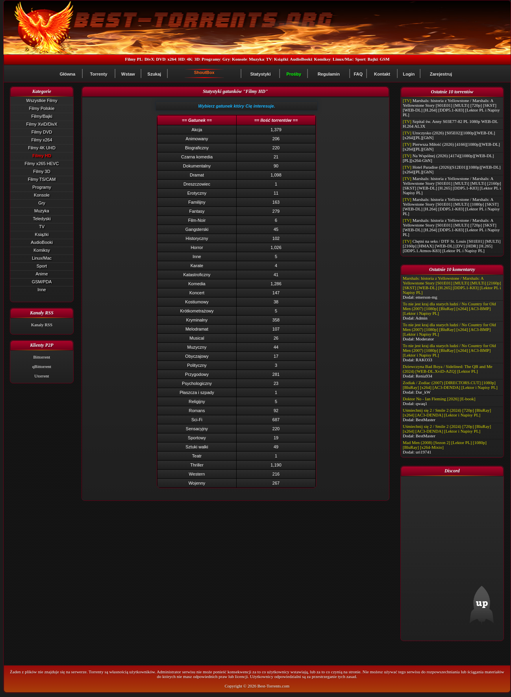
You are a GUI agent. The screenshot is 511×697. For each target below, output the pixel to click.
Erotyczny (196, 193)
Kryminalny (196, 320)
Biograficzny (197, 147)
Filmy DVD (41, 132)
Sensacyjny (197, 428)
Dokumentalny (197, 166)
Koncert (196, 292)
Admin (421, 318)
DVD (161, 59)
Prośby (294, 74)
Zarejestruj (441, 74)
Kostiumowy (196, 301)
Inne (41, 289)
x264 (172, 59)
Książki (281, 59)
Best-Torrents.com (273, 686)
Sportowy (197, 437)
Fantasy (196, 211)
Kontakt (382, 74)
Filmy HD (41, 155)
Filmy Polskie (42, 108)
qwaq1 (421, 403)
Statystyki (260, 74)
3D (197, 59)
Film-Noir (197, 220)
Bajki (373, 59)
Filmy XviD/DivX (41, 124)
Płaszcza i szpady (197, 392)
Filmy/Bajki (41, 116)
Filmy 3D (41, 171)
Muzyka (256, 59)
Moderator (425, 338)
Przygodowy (197, 374)
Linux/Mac (343, 59)
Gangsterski (197, 229)
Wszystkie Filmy (41, 100)
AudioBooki (301, 59)
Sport (360, 59)
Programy (211, 59)
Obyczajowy (196, 356)
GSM (385, 59)
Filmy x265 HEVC (42, 163)
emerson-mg (426, 297)
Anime (41, 273)
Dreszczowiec (196, 184)
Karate (197, 265)
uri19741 (423, 452)
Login (409, 74)
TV (269, 59)
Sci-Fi (196, 419)
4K (189, 59)
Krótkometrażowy (197, 311)
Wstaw (128, 74)
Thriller (197, 465)
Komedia (196, 283)
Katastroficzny (196, 274)
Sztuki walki (196, 446)
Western (197, 474)
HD (181, 59)
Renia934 (424, 376)
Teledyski (41, 218)
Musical (196, 338)
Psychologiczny (197, 383)
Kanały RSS (41, 324)
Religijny (197, 401)
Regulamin (329, 74)
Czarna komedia (197, 156)
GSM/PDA (42, 281)
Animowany (197, 138)
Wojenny (197, 483)
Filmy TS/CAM (42, 179)
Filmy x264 (41, 140)
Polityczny (197, 365)
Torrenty (98, 74)
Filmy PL (133, 59)
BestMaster (425, 419)
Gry (226, 59)
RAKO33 (424, 359)
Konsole (239, 59)
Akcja (197, 129)
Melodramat (196, 329)
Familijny (196, 202)
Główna (68, 74)
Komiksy (322, 59)
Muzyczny (197, 347)
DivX (149, 59)
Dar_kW (423, 392)
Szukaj (154, 74)
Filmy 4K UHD (42, 147)
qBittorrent (41, 366)
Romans (197, 410)
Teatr (197, 456)
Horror (197, 247)
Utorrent (41, 376)
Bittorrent (41, 357)
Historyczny (197, 238)
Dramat (197, 175)
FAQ (358, 74)
